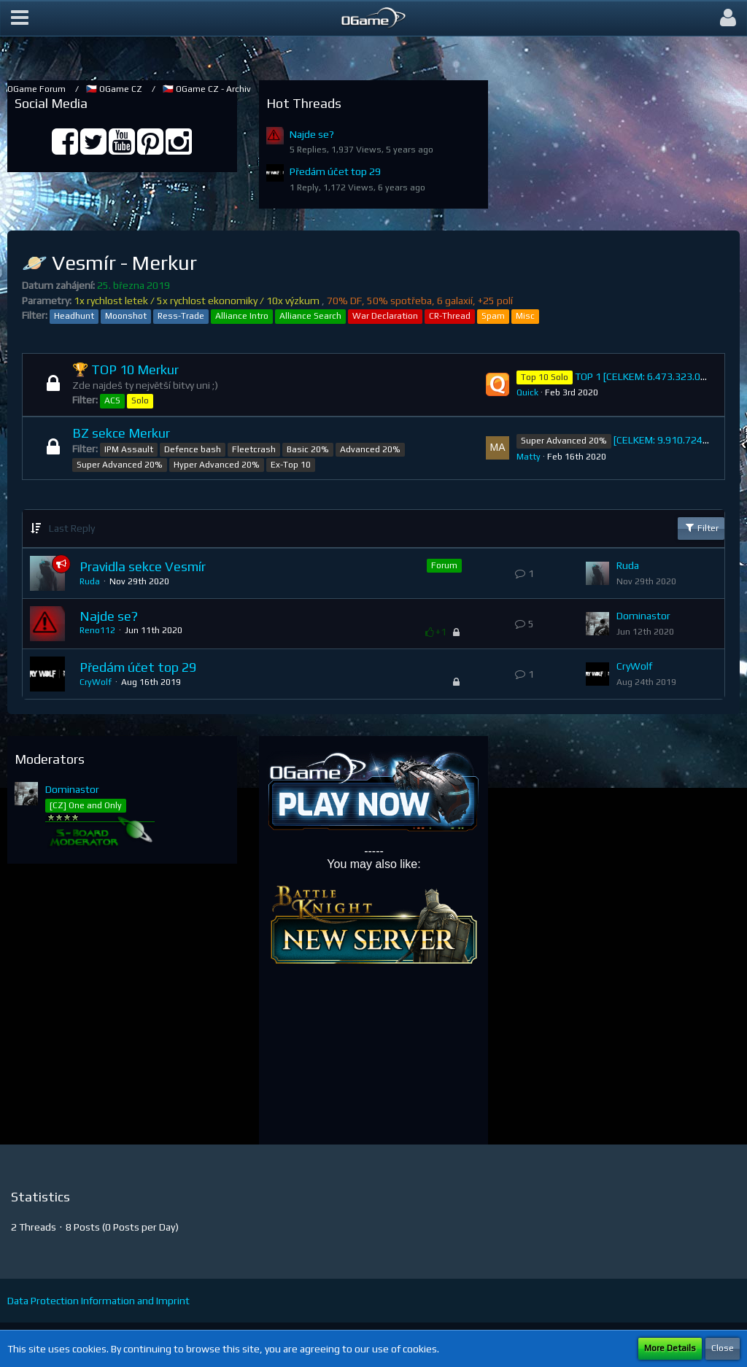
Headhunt (74, 316)
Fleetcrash (254, 449)
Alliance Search (310, 316)
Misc (525, 316)
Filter (701, 527)
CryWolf (96, 682)
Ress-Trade (181, 316)
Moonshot (126, 316)
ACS (112, 400)
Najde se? (312, 134)
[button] (19, 18)
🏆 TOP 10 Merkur (125, 369)
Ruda (90, 581)
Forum (444, 565)
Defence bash (192, 449)
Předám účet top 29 (335, 171)
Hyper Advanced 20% (217, 465)
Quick (527, 392)
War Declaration (385, 316)
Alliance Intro (241, 316)
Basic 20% (308, 449)
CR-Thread (450, 316)
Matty (528, 457)
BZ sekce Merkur (121, 433)
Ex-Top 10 (291, 465)
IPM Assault (128, 449)
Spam (493, 316)
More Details (670, 1348)
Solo (140, 400)
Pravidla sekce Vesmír (143, 566)
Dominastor (643, 615)
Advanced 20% (370, 449)
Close (722, 1348)
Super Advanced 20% (120, 465)
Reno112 (97, 630)
